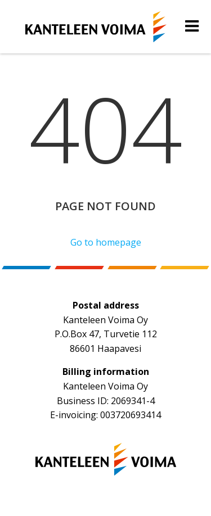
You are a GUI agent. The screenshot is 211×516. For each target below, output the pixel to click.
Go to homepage (105, 242)
